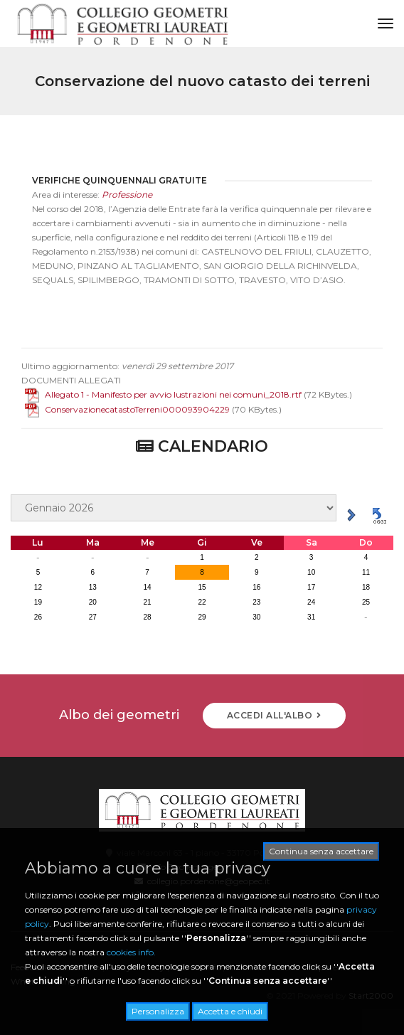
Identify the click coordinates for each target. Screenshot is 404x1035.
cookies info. (131, 952)
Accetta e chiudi (230, 1011)
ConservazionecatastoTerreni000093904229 (127, 420)
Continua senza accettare (321, 851)
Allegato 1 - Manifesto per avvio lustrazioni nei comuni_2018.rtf (163, 405)
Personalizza (158, 1011)
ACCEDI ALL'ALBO (274, 715)
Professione (127, 206)
